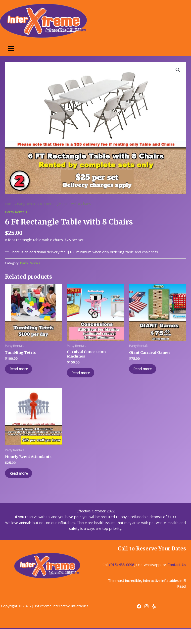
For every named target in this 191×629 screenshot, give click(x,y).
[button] (177, 69)
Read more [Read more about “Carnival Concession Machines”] (81, 372)
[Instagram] (146, 607)
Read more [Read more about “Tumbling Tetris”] (19, 368)
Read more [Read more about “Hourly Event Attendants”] (19, 473)
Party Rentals (27, 203)
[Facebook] (139, 607)
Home (9, 203)
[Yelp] (154, 607)
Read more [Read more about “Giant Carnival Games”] (143, 368)
